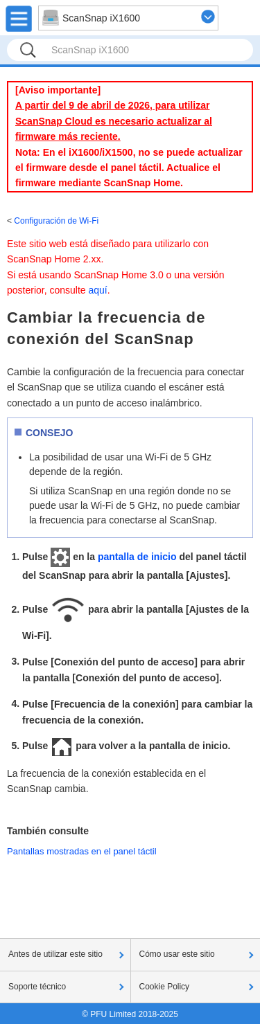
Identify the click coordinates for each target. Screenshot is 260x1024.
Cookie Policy (164, 986)
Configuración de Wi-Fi (56, 221)
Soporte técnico (37, 986)
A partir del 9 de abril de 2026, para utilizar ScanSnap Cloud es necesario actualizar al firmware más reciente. (113, 121)
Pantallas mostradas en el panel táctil (82, 851)
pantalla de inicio (137, 556)
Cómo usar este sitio (177, 954)
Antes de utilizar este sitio (55, 954)
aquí (98, 290)
